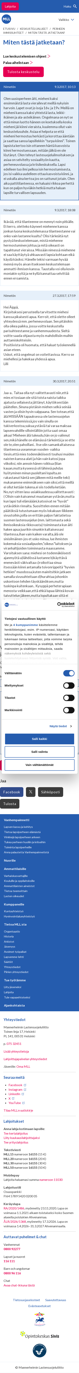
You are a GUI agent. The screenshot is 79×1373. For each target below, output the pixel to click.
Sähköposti (50, 792)
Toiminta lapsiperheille (18, 847)
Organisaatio (12, 931)
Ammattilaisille (15, 869)
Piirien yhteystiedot (16, 972)
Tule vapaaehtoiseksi (17, 997)
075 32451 (14, 1043)
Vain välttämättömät (40, 765)
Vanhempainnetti (16, 820)
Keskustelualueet (34, 28)
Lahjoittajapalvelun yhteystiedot (25, 1059)
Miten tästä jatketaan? (46, 32)
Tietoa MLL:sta (15, 924)
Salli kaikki (39, 738)
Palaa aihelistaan (18, 63)
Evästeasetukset (39, 1306)
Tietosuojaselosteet (26, 1300)
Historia (9, 936)
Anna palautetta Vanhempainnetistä (26, 852)
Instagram (15, 1089)
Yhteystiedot (12, 967)
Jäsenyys (9, 946)
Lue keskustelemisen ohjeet (26, 56)
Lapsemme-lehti (14, 956)
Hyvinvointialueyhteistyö (19, 916)
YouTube (15, 1103)
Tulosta (9, 803)
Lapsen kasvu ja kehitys (18, 826)
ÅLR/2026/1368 (15, 1221)
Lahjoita (10, 6)
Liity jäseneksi (12, 987)
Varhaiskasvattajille (16, 875)
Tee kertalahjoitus (16, 1133)
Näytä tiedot (58, 726)
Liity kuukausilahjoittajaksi (22, 1138)
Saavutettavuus (55, 1300)
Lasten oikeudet (14, 896)
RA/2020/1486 (14, 1208)
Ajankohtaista (14, 1005)
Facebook (11, 792)
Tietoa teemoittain (16, 891)
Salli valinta (39, 751)
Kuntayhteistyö (14, 911)
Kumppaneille (14, 904)
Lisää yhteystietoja (16, 1051)
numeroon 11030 (51, 1179)
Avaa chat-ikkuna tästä (19, 1285)
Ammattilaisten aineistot (19, 886)
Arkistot (9, 941)
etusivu (9, 28)
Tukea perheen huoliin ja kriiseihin (25, 842)
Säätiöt (8, 961)
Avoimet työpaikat (15, 951)
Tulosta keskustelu (23, 71)
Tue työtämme (15, 980)
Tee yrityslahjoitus (16, 1142)
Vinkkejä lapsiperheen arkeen (22, 837)
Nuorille (10, 860)
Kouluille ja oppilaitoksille (19, 880)
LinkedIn (14, 1094)
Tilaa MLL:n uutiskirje (18, 1110)
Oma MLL (23, 1066)
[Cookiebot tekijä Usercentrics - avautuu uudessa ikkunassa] (57, 604)
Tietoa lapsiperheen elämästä (22, 832)
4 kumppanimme (25, 625)
